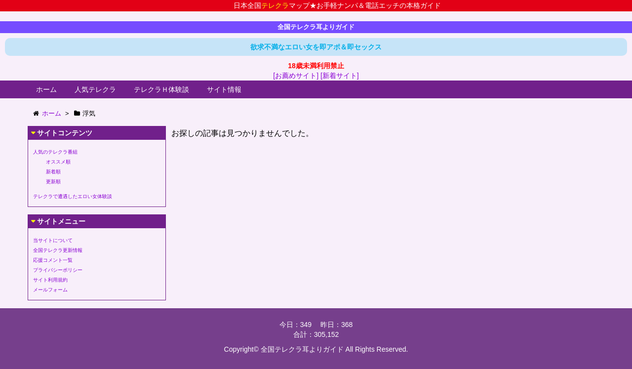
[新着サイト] (339, 76)
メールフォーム (50, 289)
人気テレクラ (95, 89)
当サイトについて (53, 240)
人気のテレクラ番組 (55, 152)
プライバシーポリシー (57, 270)
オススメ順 (58, 161)
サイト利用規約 (50, 280)
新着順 (53, 171)
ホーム (46, 89)
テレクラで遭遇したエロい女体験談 (72, 196)
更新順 (53, 181)
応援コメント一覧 (53, 260)
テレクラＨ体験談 (161, 89)
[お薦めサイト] (295, 76)
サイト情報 (224, 89)
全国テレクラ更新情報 (57, 250)
